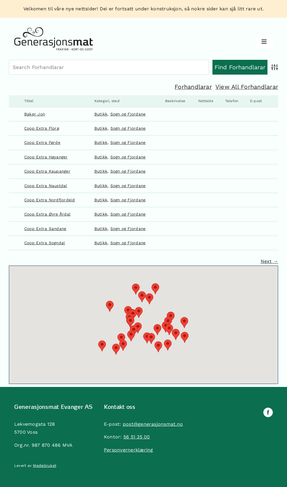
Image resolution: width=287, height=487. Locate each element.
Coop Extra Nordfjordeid (49, 199)
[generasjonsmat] (53, 29)
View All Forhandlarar (246, 86)
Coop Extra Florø (41, 128)
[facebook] (268, 412)
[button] (149, 298)
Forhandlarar (193, 86)
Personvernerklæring (128, 450)
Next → (269, 261)
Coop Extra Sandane (45, 228)
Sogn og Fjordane (128, 114)
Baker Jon (34, 114)
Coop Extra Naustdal (45, 185)
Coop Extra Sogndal (44, 242)
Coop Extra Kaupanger (47, 171)
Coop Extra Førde (42, 142)
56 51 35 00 (136, 437)
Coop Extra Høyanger (46, 157)
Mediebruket (44, 465)
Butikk (100, 114)
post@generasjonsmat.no (153, 424)
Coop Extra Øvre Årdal (47, 214)
